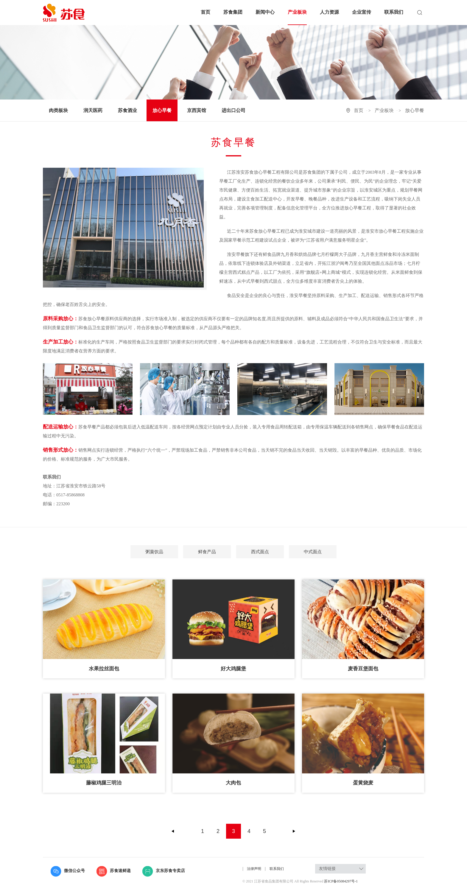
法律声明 (254, 869)
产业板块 (297, 12)
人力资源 (329, 12)
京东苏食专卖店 (163, 870)
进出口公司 (233, 110)
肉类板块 (58, 110)
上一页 (173, 831)
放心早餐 (162, 110)
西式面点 (260, 551)
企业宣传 (361, 12)
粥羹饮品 (154, 551)
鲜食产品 (207, 551)
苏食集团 (232, 12)
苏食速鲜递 (113, 870)
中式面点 (313, 551)
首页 (205, 12)
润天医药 (92, 110)
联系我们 (393, 12)
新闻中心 (265, 12)
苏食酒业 (127, 110)
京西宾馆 (196, 110)
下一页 (294, 831)
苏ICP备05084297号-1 (341, 881)
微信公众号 (68, 870)
